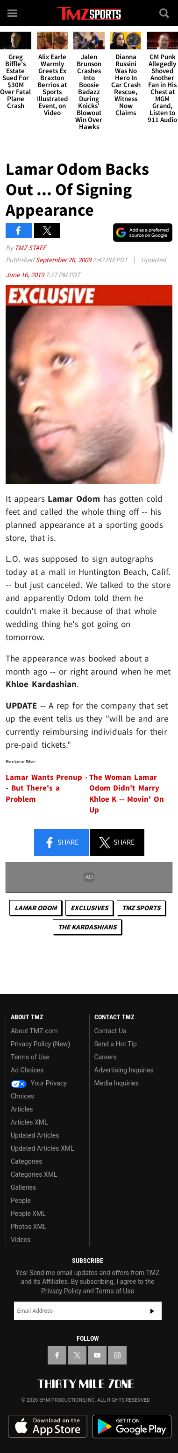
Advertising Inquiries (124, 1070)
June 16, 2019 (25, 274)
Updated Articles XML (42, 1148)
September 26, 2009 (64, 259)
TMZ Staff (30, 247)
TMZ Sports (141, 907)
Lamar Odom (35, 907)
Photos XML (28, 1226)
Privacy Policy (61, 1291)
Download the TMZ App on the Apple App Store (47, 1426)
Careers (105, 1057)
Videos (21, 1239)
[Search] (165, 13)
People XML (28, 1213)
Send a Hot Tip (115, 1044)
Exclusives (89, 907)
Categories (26, 1161)
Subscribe (152, 1311)
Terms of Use (30, 1057)
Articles (22, 1109)
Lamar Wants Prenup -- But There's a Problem (47, 788)
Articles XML (29, 1122)
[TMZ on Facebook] (57, 1355)
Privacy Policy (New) (40, 1044)
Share (61, 842)
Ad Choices (27, 1070)
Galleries (23, 1187)
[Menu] (13, 13)
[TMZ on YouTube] (97, 1355)
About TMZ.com (34, 1031)
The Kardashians (87, 926)
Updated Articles (35, 1135)
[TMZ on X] (77, 1355)
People (21, 1200)
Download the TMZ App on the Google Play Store (131, 1427)
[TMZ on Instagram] (117, 1355)
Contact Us (110, 1031)
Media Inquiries (116, 1083)
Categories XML (34, 1174)
